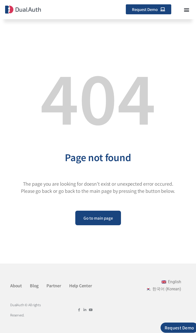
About (16, 285)
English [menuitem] (174, 281)
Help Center (80, 285)
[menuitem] (171, 282)
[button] (186, 9)
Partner (53, 285)
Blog (34, 285)
